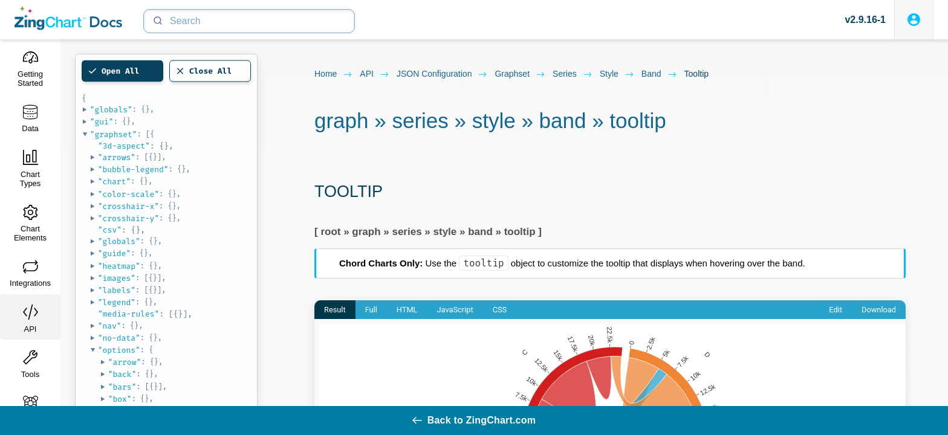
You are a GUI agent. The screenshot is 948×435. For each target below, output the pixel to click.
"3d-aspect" (124, 145)
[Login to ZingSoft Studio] (913, 19)
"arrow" (124, 362)
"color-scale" (128, 194)
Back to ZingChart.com (474, 420)
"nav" (110, 325)
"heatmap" (119, 266)
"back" (122, 374)
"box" (120, 399)
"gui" (102, 121)
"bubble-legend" (133, 169)
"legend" (116, 302)
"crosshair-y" (128, 218)
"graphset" (113, 134)
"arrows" (116, 157)
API (374, 74)
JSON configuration (442, 74)
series (572, 74)
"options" (119, 350)
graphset (520, 74)
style (617, 74)
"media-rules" (128, 313)
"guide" (114, 253)
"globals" (111, 109)
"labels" (116, 290)
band (659, 74)
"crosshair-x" (128, 206)
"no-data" (119, 338)
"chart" (114, 181)
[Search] (249, 21)
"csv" (110, 229)
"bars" (122, 387)
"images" (116, 278)
